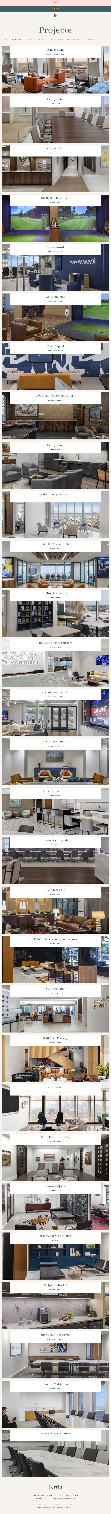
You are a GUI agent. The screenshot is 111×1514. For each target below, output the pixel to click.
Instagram (56, 1504)
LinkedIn (69, 1504)
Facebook (42, 1504)
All (6, 39)
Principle (64, 1507)
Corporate (16, 39)
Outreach (89, 39)
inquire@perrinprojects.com (64, 1499)
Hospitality (42, 39)
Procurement (74, 39)
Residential (57, 39)
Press (55, 2)
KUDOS (72, 1507)
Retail (29, 39)
